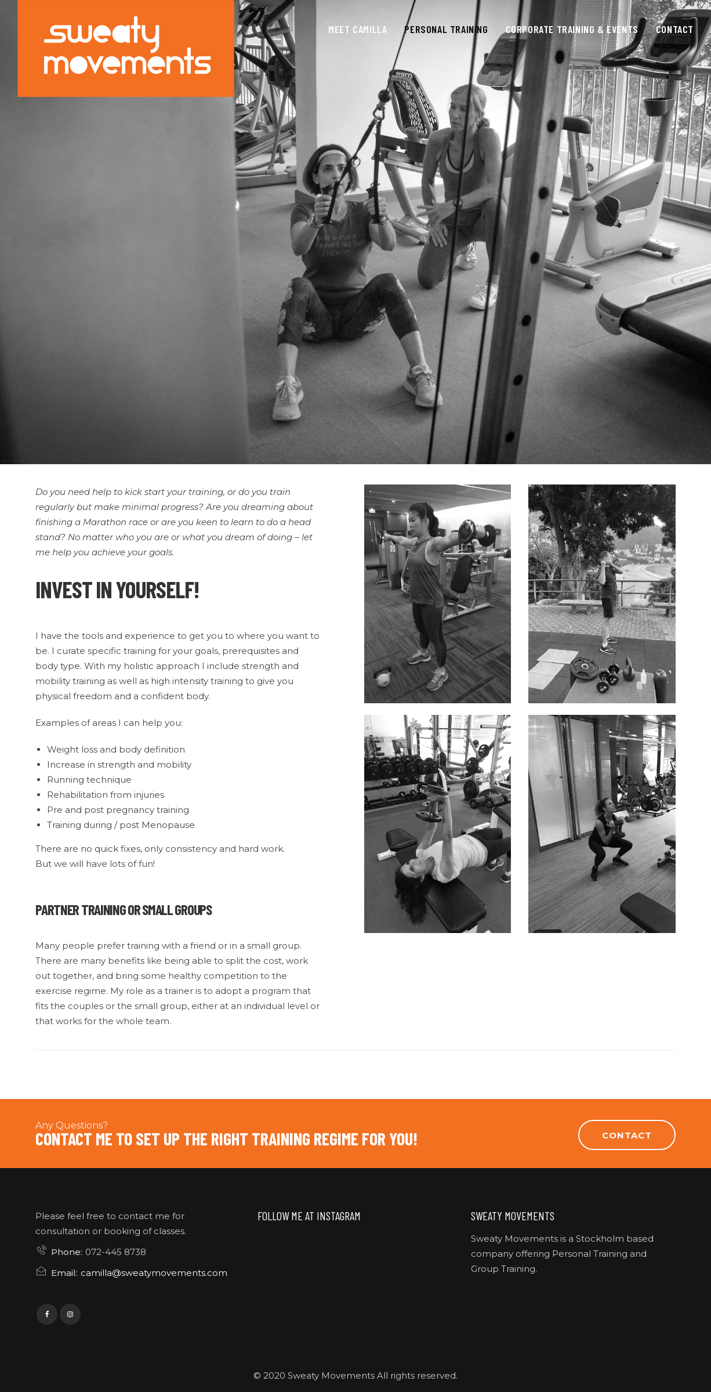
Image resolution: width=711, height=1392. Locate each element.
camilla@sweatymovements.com (154, 1272)
